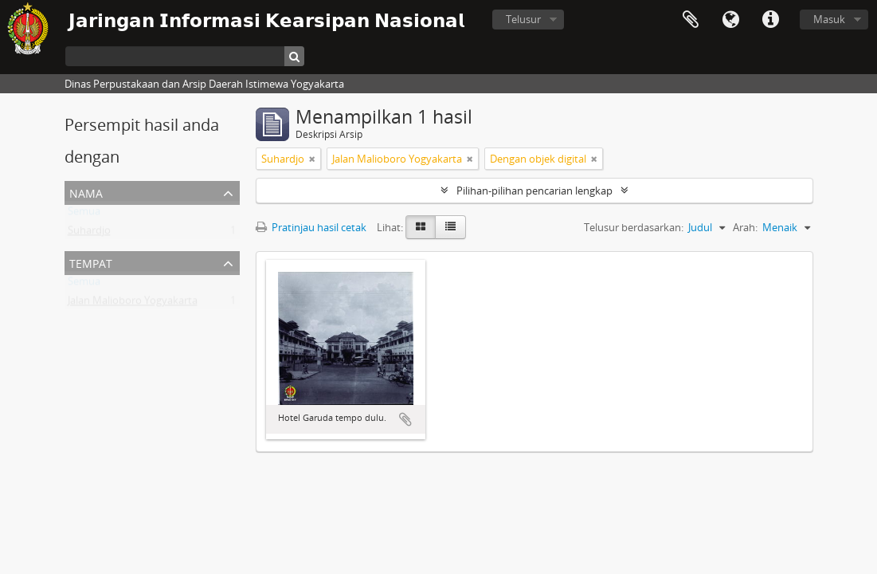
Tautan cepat (770, 20)
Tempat (90, 262)
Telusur (523, 19)
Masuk (829, 19)
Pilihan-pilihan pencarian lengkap (534, 190)
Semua (84, 214)
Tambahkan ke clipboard (405, 419)
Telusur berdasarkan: (633, 227)
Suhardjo (89, 233)
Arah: (745, 227)
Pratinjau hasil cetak (311, 227)
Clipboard (691, 20)
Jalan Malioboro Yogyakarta (133, 304)
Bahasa (730, 20)
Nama (86, 191)
